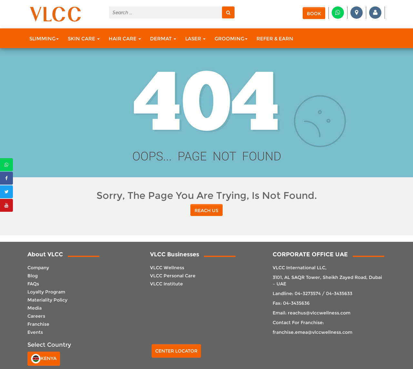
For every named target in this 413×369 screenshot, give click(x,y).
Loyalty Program (46, 292)
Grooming (231, 39)
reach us (206, 210)
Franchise (38, 324)
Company (38, 268)
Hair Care (125, 39)
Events (35, 332)
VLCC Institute (166, 284)
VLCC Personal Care (173, 276)
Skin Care (84, 39)
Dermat (163, 39)
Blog (32, 276)
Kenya (43, 359)
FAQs (33, 284)
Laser (195, 39)
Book (314, 13)
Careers (36, 316)
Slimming (44, 39)
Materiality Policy (47, 300)
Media (34, 308)
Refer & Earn (275, 39)
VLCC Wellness (167, 268)
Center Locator (176, 351)
